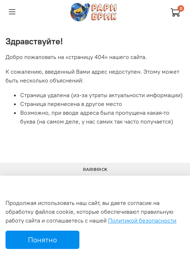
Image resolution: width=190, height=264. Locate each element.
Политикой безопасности (142, 220)
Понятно (42, 239)
